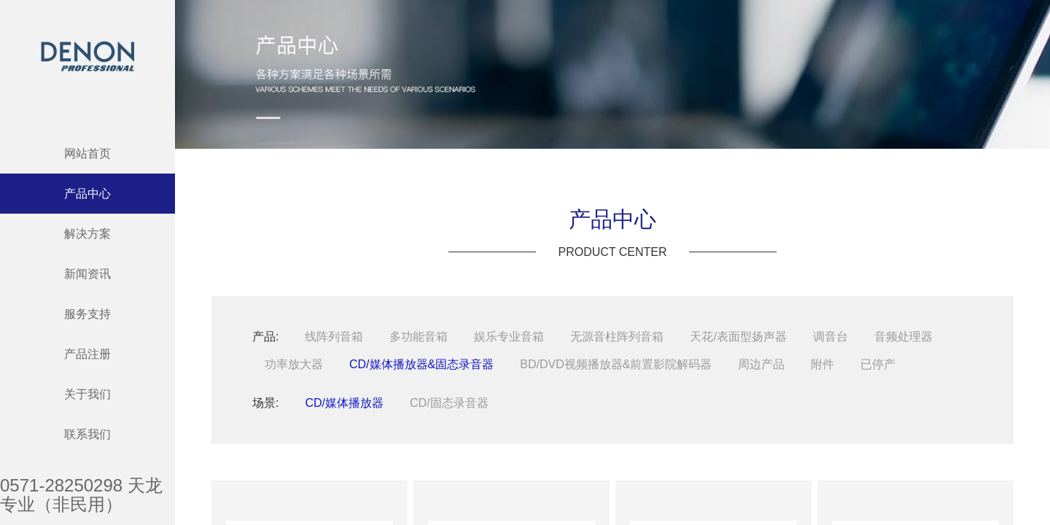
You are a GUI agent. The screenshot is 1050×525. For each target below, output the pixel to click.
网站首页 (87, 153)
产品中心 (87, 193)
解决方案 (87, 234)
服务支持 (87, 314)
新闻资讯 (87, 274)
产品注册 (87, 354)
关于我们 (87, 394)
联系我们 (87, 434)
